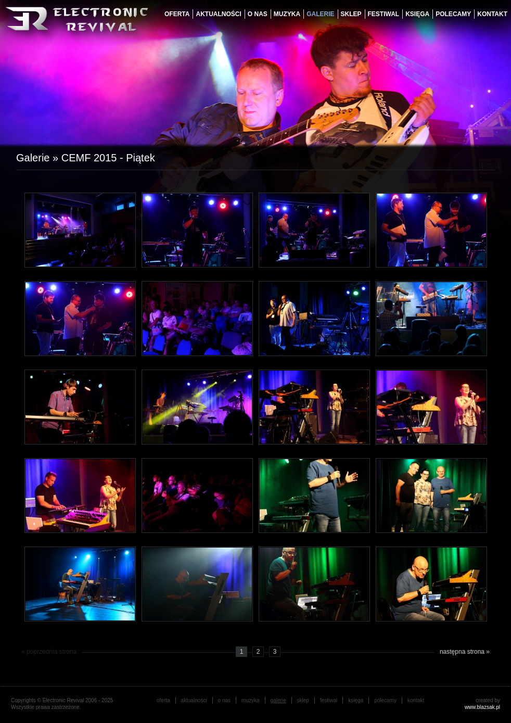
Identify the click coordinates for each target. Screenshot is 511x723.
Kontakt (492, 14)
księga (417, 14)
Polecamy (453, 14)
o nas (257, 14)
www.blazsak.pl (482, 707)
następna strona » (465, 651)
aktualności (218, 14)
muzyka (287, 14)
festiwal (384, 14)
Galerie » (38, 157)
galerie (320, 14)
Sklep (351, 14)
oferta (176, 14)
